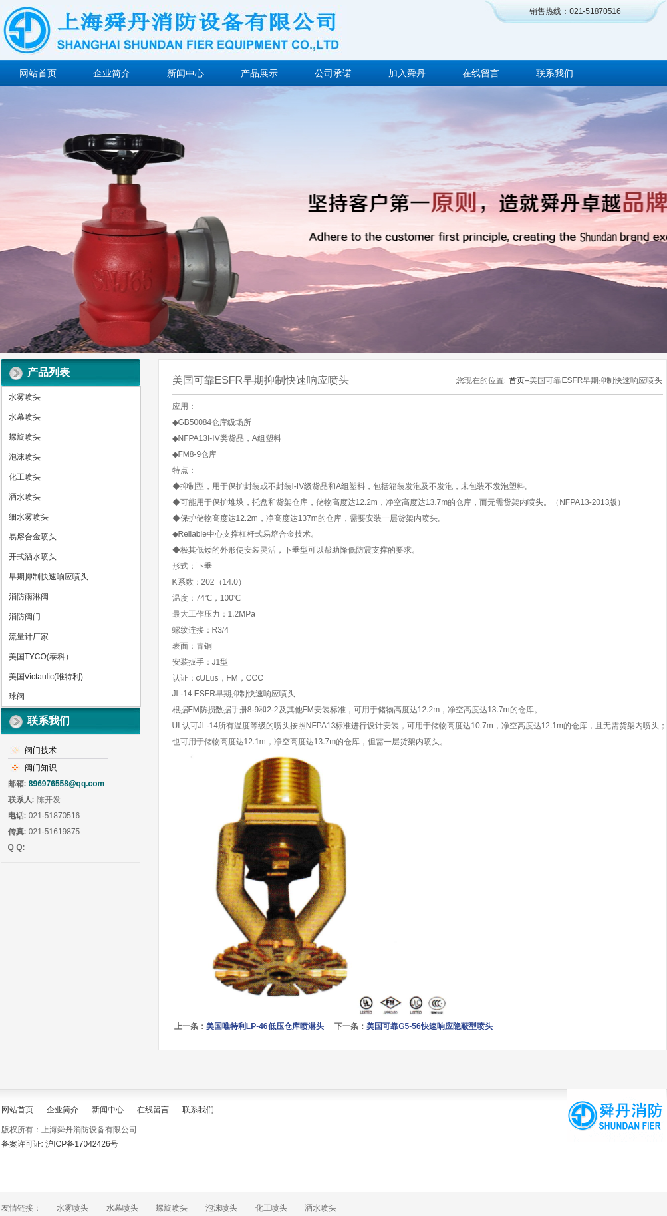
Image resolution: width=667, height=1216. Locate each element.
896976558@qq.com (66, 783)
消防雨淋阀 (29, 596)
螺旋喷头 (25, 437)
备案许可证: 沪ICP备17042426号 (59, 1144)
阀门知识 (41, 767)
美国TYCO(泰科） (41, 656)
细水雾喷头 (29, 517)
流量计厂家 (29, 636)
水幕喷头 (25, 417)
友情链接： (21, 1208)
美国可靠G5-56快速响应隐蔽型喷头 (429, 1026)
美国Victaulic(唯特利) (46, 676)
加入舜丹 (407, 73)
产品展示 (259, 73)
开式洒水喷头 (33, 556)
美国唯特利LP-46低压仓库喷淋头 (265, 1026)
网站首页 (38, 73)
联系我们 (554, 73)
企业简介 (111, 73)
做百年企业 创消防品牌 (333, 219)
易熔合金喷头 (33, 536)
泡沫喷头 (25, 457)
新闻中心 (185, 73)
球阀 (17, 696)
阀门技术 (41, 750)
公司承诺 (333, 73)
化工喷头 (25, 477)
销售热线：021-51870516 (574, 11)
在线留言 (480, 73)
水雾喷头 (25, 397)
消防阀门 (25, 616)
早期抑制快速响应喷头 (48, 576)
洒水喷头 (25, 497)
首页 (517, 380)
